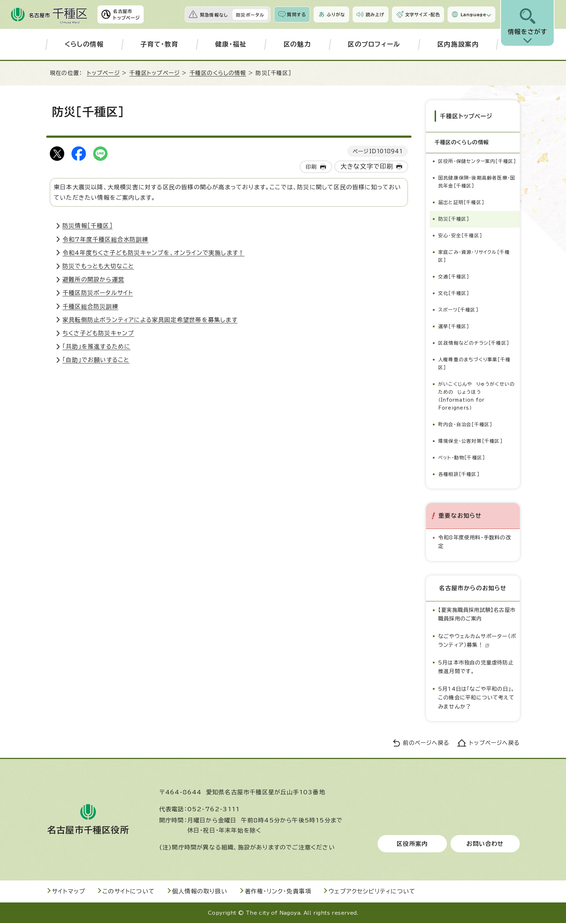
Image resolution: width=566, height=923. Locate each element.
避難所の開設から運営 (93, 279)
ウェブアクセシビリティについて (371, 891)
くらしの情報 (84, 44)
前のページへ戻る (426, 742)
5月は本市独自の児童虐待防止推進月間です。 (476, 666)
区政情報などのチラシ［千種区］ (473, 342)
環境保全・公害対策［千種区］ (470, 440)
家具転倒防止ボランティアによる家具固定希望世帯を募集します (150, 320)
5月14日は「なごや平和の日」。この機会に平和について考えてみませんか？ (476, 697)
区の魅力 (297, 44)
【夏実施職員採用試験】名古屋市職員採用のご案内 (476, 614)
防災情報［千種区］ (87, 226)
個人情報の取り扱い (199, 891)
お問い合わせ (485, 843)
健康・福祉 (231, 44)
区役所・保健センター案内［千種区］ (477, 161)
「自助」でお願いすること (95, 360)
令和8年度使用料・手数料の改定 (474, 541)
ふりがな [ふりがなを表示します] (336, 14)
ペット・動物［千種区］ (461, 457)
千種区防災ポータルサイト (97, 293)
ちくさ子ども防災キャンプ (98, 333)
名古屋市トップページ (126, 14)
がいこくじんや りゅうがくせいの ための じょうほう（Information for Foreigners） (478, 395)
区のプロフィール (374, 44)
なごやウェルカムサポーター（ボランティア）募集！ (477, 640)
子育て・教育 (159, 44)
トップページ (103, 73)
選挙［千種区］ (453, 326)
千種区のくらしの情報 (218, 73)
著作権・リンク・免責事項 (278, 891)
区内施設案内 (458, 44)
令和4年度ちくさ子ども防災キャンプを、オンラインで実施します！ (153, 253)
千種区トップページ (154, 73)
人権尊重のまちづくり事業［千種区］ (474, 363)
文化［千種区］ (453, 293)
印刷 (311, 166)
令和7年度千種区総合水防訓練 (105, 239)
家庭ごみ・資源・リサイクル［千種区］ (474, 255)
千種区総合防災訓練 (90, 306)
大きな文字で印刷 (366, 166)
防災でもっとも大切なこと (98, 266)
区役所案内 (412, 843)
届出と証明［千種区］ (461, 202)
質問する (296, 14)
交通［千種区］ (453, 276)
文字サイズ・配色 (422, 14)
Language (473, 14)
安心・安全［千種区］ (460, 235)
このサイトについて (129, 891)
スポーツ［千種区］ (458, 309)
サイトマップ (68, 891)
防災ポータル (250, 15)
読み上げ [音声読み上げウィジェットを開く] (375, 14)
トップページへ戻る (494, 742)
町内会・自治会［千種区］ (465, 424)
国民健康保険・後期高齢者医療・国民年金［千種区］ (476, 181)
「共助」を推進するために (96, 346)
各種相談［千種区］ (458, 474)
